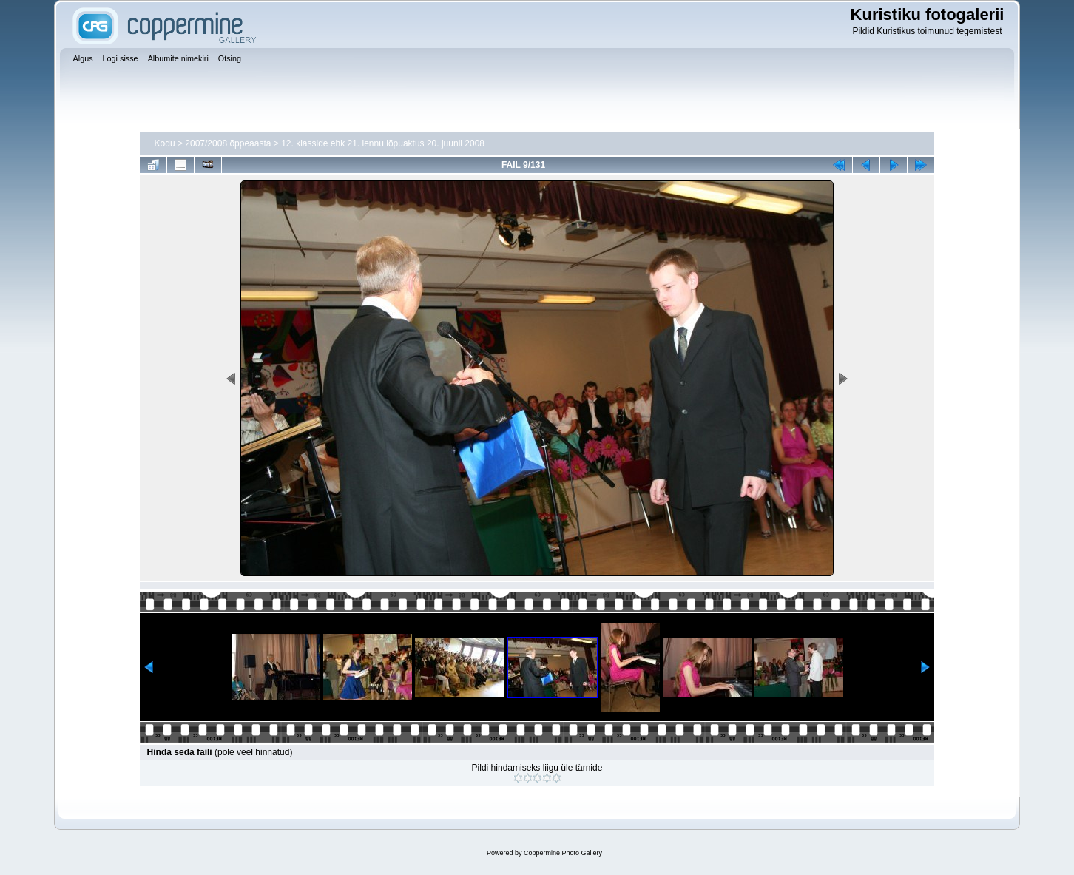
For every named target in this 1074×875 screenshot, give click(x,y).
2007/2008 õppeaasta (228, 143)
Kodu (165, 143)
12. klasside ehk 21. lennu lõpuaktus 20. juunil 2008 (382, 143)
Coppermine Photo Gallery (563, 853)
